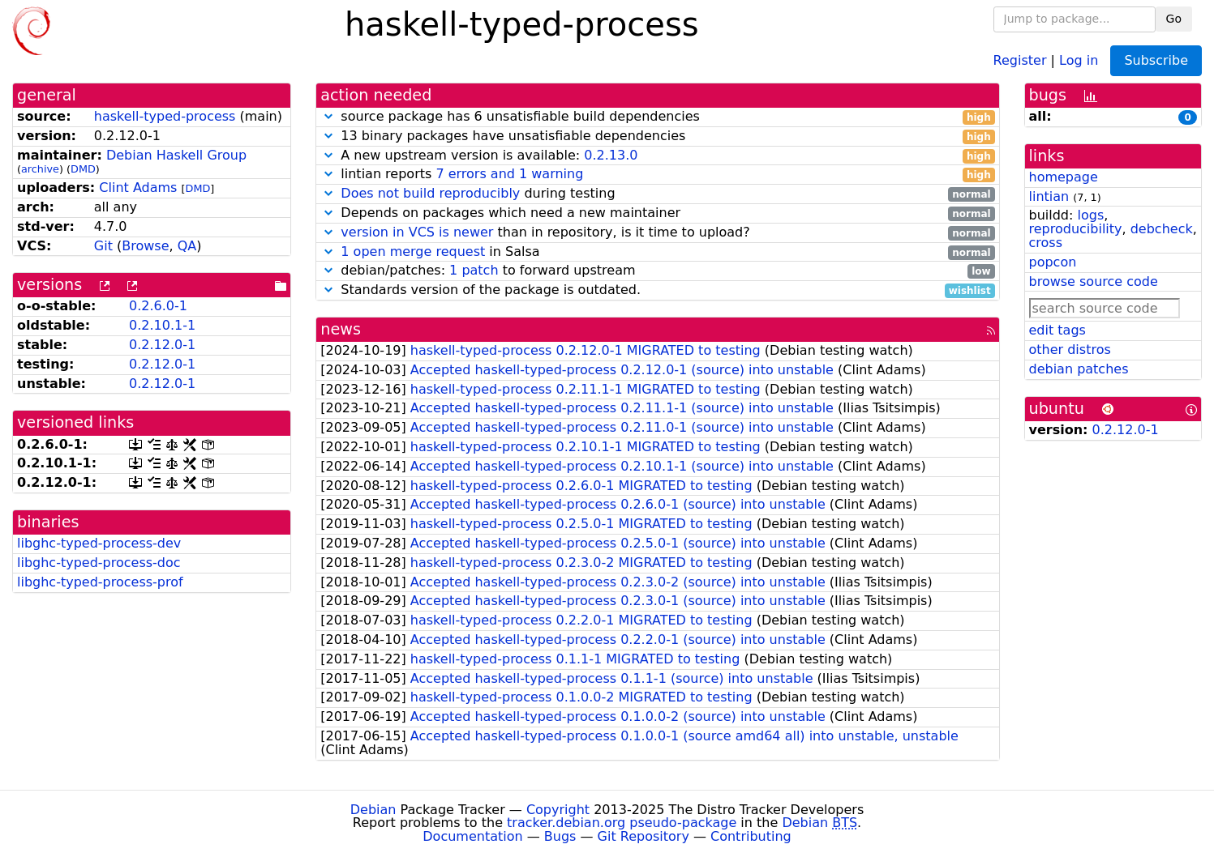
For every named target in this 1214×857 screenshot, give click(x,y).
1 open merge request (413, 251)
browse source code (1093, 281)
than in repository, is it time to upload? (657, 233)
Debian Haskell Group (176, 155)
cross (1045, 242)
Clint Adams (138, 187)
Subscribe (1156, 60)
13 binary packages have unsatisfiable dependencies (657, 136)
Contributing (750, 836)
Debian (373, 809)
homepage (1063, 177)
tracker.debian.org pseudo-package (621, 822)
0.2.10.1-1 (162, 325)
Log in (1078, 59)
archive (40, 169)
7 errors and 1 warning (509, 173)
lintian (1049, 196)
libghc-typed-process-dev (99, 543)
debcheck (1161, 229)
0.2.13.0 (610, 155)
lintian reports (657, 174)
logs (1090, 215)
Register (1020, 59)
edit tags (1057, 330)
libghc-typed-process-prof (100, 582)
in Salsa (657, 252)
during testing (657, 194)
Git (103, 246)
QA (187, 246)
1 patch (473, 270)
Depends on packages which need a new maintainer (657, 213)
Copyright (558, 809)
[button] (328, 116)
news (340, 329)
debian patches (1079, 369)
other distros (1070, 349)
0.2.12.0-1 (162, 344)
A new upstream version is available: (657, 156)
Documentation (472, 836)
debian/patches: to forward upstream (657, 271)
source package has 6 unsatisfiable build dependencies (657, 117)
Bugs (560, 836)
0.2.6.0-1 (158, 305)
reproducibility (1075, 229)
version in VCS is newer (417, 232)
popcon (1053, 262)
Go (1174, 18)
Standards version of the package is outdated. (657, 290)
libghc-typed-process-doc (99, 562)
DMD (83, 169)
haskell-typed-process (165, 116)
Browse (145, 246)
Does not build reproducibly (430, 193)
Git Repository (643, 836)
